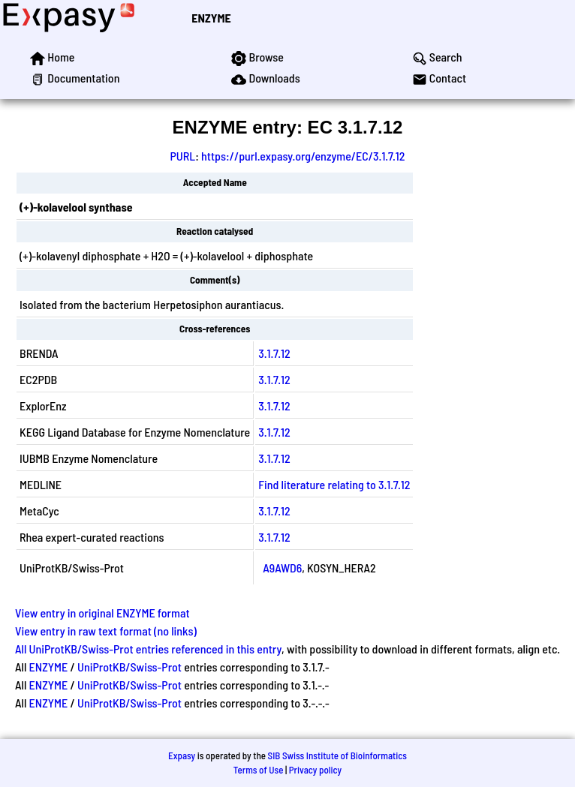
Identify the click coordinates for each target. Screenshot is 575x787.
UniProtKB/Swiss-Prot (129, 666)
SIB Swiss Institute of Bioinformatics (337, 755)
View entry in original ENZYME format (102, 612)
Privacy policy (315, 770)
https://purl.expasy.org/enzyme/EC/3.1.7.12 (303, 156)
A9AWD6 (282, 567)
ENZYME (210, 18)
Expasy (181, 755)
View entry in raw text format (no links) (106, 630)
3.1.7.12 (274, 353)
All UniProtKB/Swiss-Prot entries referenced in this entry (148, 648)
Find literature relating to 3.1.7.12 (334, 484)
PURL (183, 156)
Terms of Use (258, 770)
